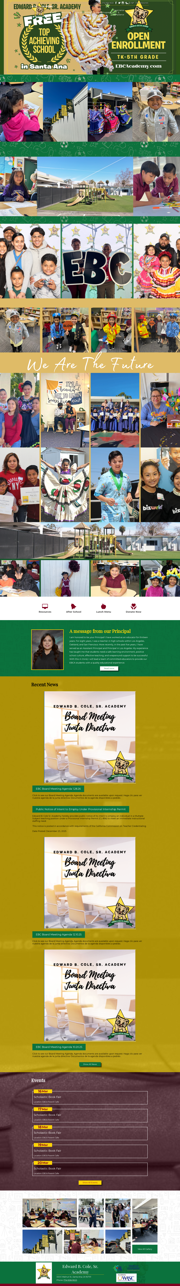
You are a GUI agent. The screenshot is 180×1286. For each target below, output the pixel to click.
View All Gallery (145, 1249)
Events (38, 1080)
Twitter (119, 3)
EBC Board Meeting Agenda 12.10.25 (59, 934)
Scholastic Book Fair (47, 1097)
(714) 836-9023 (106, 3)
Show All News (90, 1064)
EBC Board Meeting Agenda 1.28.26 (58, 788)
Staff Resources (141, 3)
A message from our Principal (100, 631)
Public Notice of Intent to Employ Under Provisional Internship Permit (81, 809)
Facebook (116, 3)
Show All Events (90, 1183)
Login (129, 3)
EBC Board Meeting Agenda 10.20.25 (59, 1047)
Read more (109, 668)
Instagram (123, 3)
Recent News (44, 684)
